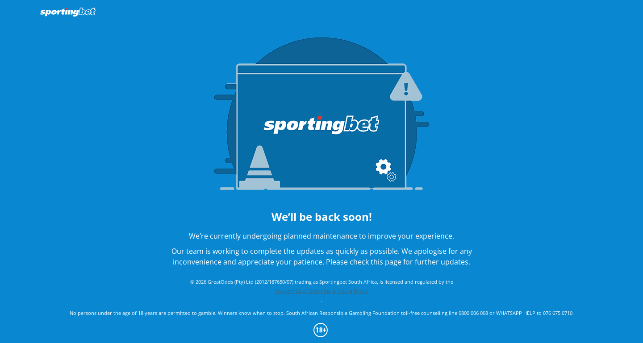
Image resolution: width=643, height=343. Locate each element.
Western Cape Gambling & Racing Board (321, 290)
